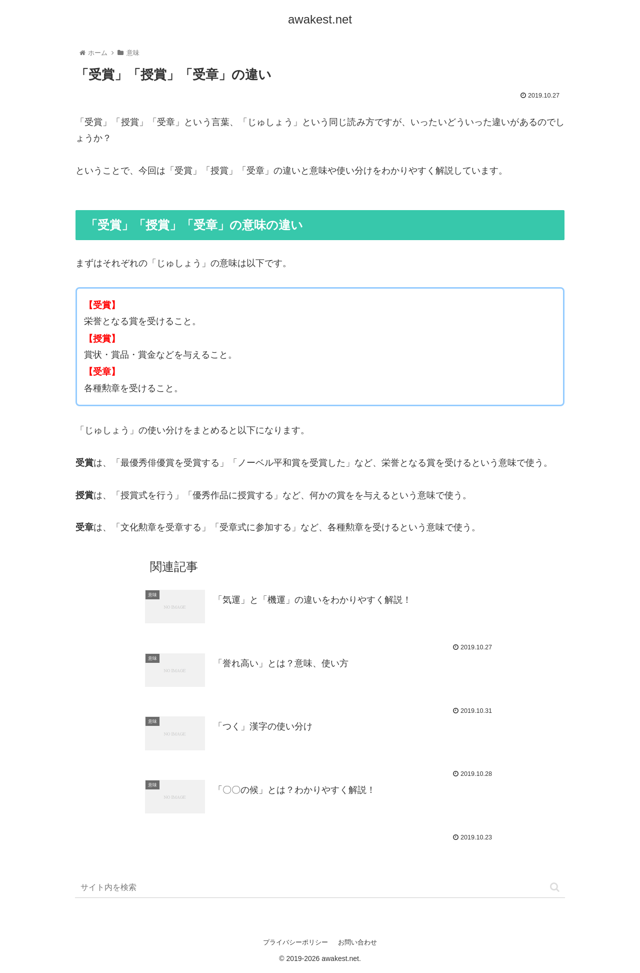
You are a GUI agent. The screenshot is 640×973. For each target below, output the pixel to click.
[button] (555, 887)
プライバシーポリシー (295, 942)
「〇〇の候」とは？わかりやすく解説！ (295, 790)
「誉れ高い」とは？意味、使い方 (281, 663)
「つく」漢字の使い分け (263, 726)
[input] (320, 887)
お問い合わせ (357, 942)
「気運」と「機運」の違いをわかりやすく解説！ (313, 600)
